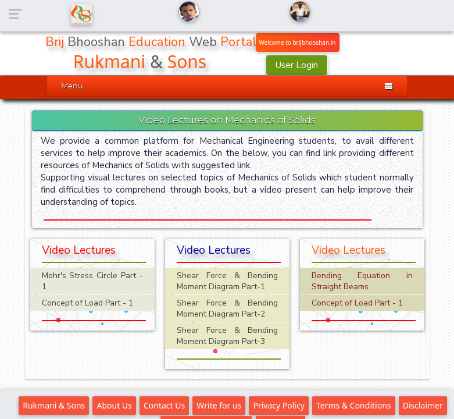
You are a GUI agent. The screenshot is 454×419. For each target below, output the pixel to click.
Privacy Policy (278, 405)
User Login (297, 65)
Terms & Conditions (353, 405)
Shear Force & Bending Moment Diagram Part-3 (227, 336)
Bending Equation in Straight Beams (362, 281)
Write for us (218, 405)
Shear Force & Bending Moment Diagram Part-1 (227, 281)
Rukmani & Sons (54, 405)
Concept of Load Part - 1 (87, 302)
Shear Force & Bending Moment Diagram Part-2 (227, 308)
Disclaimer (423, 405)
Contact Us (164, 405)
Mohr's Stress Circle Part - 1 (92, 281)
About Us (113, 405)
